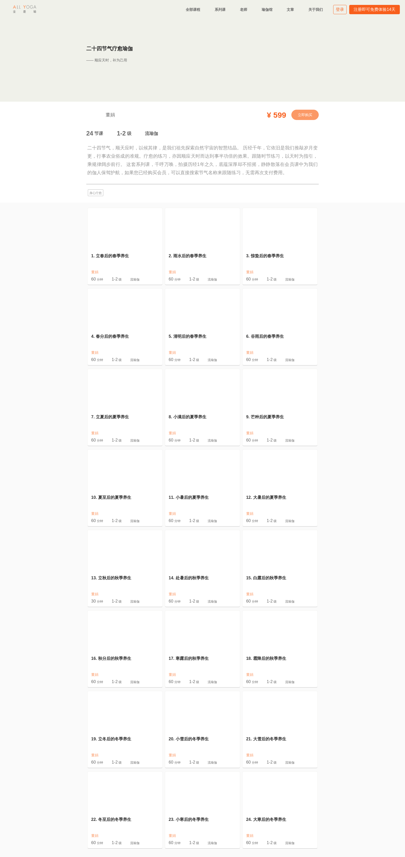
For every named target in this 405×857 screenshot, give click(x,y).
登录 (340, 9)
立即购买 (305, 115)
